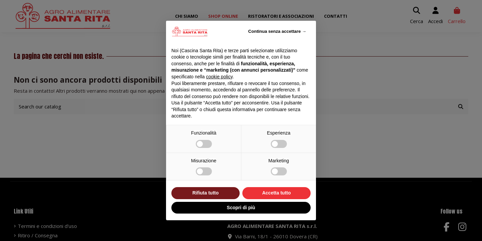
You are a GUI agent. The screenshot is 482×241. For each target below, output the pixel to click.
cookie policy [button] (219, 76)
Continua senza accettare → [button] (277, 31)
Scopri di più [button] (241, 207)
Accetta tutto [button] (276, 192)
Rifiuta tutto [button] (205, 192)
